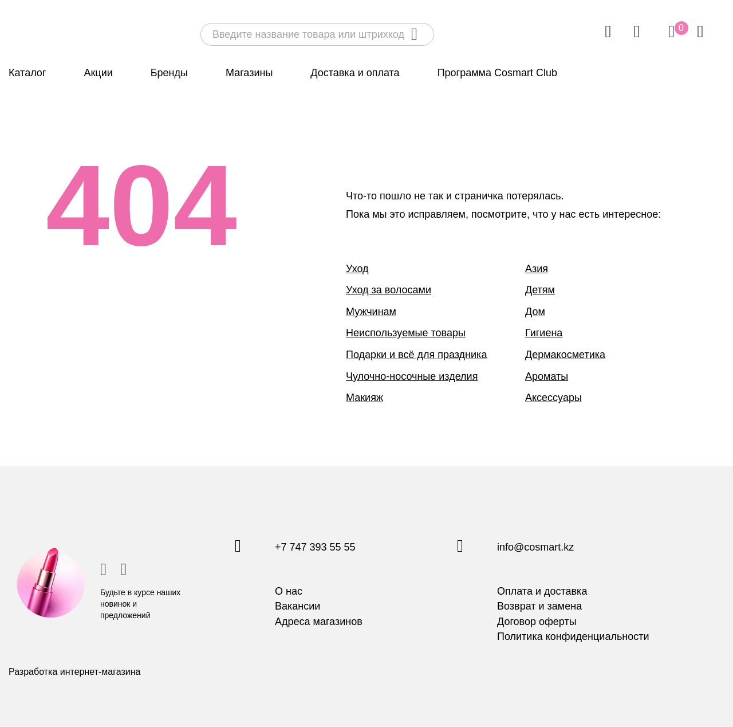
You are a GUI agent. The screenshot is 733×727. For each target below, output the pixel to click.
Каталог (27, 72)
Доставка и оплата (354, 72)
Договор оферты (537, 621)
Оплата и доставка (542, 591)
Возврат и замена (539, 606)
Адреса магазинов (318, 621)
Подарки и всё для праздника (416, 354)
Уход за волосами (388, 290)
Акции (98, 72)
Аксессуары (553, 397)
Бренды (169, 72)
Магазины (249, 72)
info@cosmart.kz (535, 547)
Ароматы (546, 376)
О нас (288, 591)
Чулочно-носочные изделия (412, 376)
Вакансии (297, 606)
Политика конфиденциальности (573, 636)
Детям (540, 290)
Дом (535, 311)
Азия (536, 268)
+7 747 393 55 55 (315, 547)
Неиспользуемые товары (406, 333)
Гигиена (543, 333)
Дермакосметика (565, 354)
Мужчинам (371, 311)
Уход (357, 268)
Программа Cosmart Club (497, 72)
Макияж (364, 397)
